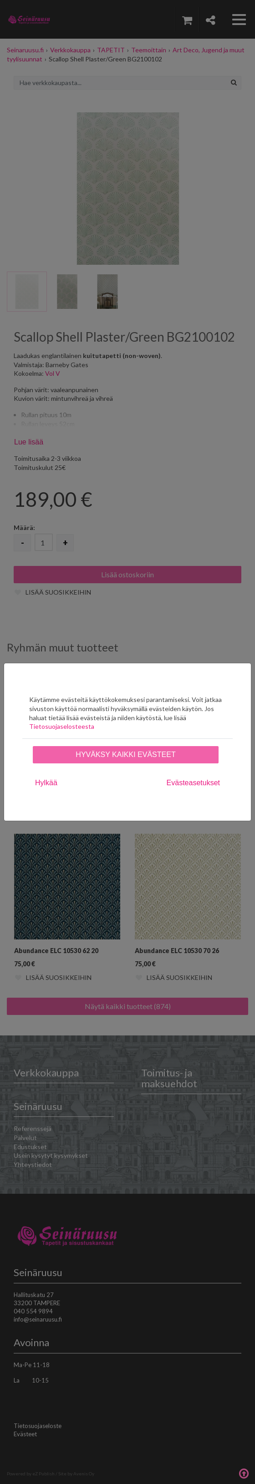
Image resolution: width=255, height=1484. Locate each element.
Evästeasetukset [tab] (193, 783)
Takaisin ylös (243, 1472)
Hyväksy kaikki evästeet (125, 754)
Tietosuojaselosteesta (61, 726)
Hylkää (46, 783)
